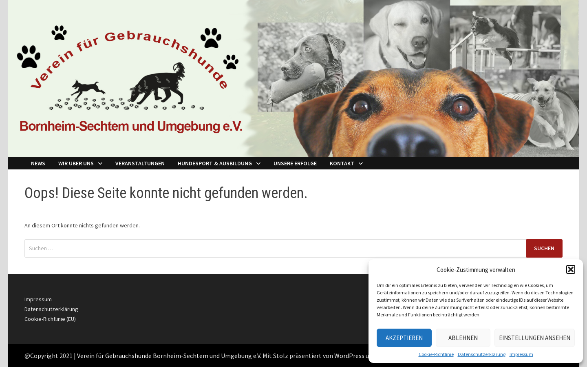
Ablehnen (463, 338)
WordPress (349, 355)
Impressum (521, 354)
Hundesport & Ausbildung (215, 163)
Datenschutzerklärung (481, 354)
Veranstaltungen (140, 163)
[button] (571, 269)
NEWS (38, 163)
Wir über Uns (76, 163)
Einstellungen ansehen (534, 338)
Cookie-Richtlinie (436, 354)
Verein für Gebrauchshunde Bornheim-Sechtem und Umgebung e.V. (169, 355)
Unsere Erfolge (295, 163)
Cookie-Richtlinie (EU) (50, 319)
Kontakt (342, 163)
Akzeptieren (404, 338)
